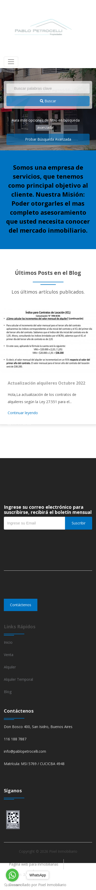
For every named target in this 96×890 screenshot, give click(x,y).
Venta (8, 654)
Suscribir (79, 523)
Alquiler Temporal (18, 679)
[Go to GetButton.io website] (12, 884)
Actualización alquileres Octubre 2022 (46, 383)
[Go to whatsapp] (12, 875)
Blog (8, 691)
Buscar (48, 100)
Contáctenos (20, 604)
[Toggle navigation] (11, 62)
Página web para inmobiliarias (33, 864)
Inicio (8, 642)
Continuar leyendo (23, 412)
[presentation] (43, 540)
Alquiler (10, 667)
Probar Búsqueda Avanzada (48, 139)
